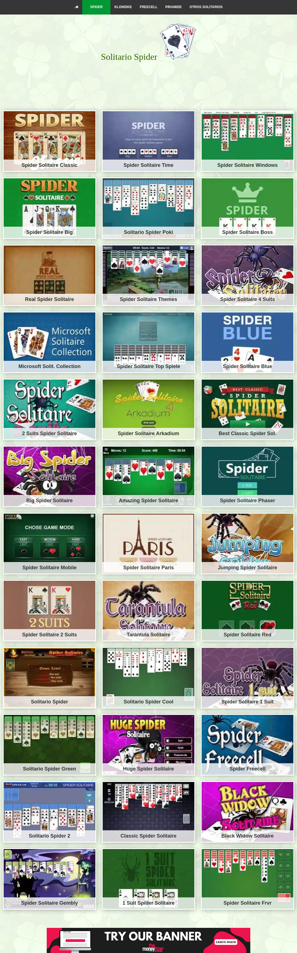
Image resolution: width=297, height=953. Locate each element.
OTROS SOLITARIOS (206, 7)
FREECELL (148, 7)
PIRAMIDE (173, 7)
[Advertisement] (148, 80)
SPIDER (96, 7)
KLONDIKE (123, 7)
